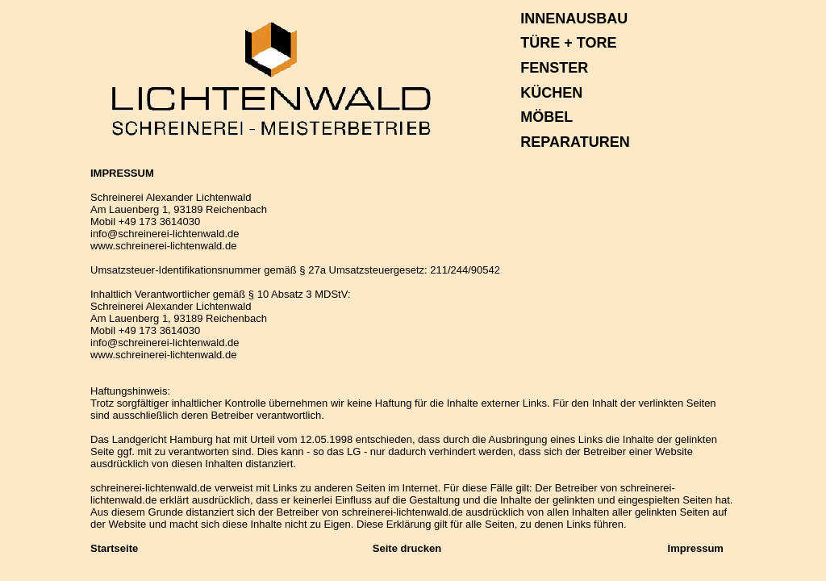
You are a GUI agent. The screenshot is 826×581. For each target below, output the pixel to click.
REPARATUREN (574, 142)
